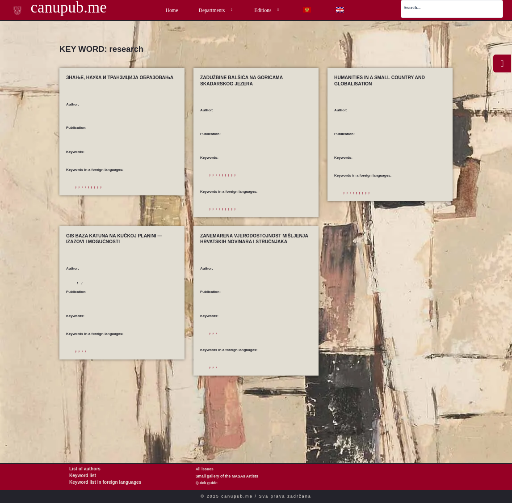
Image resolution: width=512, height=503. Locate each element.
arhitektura (218, 180)
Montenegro (121, 394)
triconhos (290, 235)
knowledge (105, 199)
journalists (242, 400)
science (153, 199)
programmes (372, 212)
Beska (247, 228)
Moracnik (216, 235)
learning (122, 199)
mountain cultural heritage (154, 394)
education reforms (151, 192)
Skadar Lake (253, 235)
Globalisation (432, 205)
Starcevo (273, 235)
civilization (410, 205)
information (84, 199)
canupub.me (53, 9)
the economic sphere (417, 212)
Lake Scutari (267, 187)
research (138, 199)
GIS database (85, 394)
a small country (355, 198)
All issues (205, 469)
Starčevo (287, 187)
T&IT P (168, 199)
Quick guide (207, 483)
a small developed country (390, 198)
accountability (220, 400)
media (258, 400)
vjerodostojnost (271, 366)
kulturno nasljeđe (222, 187)
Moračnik (246, 187)
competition (84, 192)
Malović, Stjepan (223, 311)
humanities (351, 212)
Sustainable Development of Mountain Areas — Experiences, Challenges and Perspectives (116, 344)
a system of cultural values (378, 205)
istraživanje (218, 366)
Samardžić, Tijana (224, 125)
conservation (265, 228)
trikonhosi (217, 194)
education (126, 192)
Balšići (235, 180)
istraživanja (265, 180)
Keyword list (80, 476)
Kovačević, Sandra (126, 311)
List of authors (82, 469)
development (106, 192)
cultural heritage (290, 228)
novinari (249, 366)
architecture (218, 228)
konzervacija (286, 180)
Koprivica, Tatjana (90, 311)
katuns (104, 394)
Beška (247, 180)
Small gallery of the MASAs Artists (227, 476)
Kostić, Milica (86, 119)
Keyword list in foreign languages (99, 483)
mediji (235, 366)
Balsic (235, 228)
